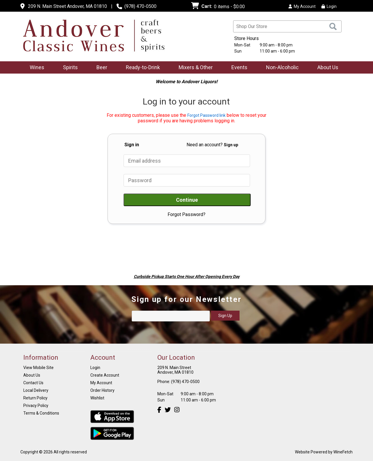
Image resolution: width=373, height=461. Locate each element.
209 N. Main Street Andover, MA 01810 (67, 6)
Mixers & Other (193, 68)
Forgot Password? (186, 214)
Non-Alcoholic (280, 68)
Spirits (68, 68)
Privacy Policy (35, 405)
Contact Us (33, 382)
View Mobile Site (38, 367)
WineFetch (343, 452)
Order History (102, 390)
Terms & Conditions (41, 413)
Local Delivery (35, 390)
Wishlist (97, 398)
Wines (35, 68)
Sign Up (225, 315)
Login (329, 6)
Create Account (104, 375)
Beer (100, 68)
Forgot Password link (206, 115)
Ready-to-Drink (141, 68)
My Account (101, 382)
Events (239, 67)
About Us (326, 68)
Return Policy (35, 398)
